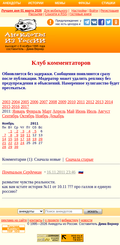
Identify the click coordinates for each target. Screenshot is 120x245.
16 (16, 142)
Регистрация (110, 10)
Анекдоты (12, 3)
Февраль (33, 111)
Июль (92, 111)
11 (28, 138)
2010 (71, 102)
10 (22, 138)
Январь (18, 111)
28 (4, 152)
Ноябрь (42, 116)
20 (41, 142)
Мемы (60, 3)
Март (47, 111)
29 (10, 152)
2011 (81, 102)
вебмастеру (69, 226)
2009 (62, 102)
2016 (15, 106)
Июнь (80, 111)
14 (4, 142)
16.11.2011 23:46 (61, 177)
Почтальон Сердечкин (22, 177)
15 (10, 142)
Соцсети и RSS (56, 14)
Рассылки (36, 14)
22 (10, 147)
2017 (25, 106)
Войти (93, 10)
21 (4, 147)
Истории (36, 3)
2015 (6, 106)
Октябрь (27, 116)
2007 (43, 102)
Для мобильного (56, 10)
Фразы (84, 3)
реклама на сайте (14, 226)
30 (16, 152)
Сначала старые (79, 165)
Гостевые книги (80, 14)
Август (104, 111)
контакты (36, 226)
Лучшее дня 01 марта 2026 (21, 10)
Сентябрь (10, 116)
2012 (90, 102)
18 (28, 142)
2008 (53, 102)
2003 (6, 102)
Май (70, 111)
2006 (34, 102)
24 (22, 147)
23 (16, 147)
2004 (15, 102)
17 (22, 142)
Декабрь (57, 116)
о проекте (52, 226)
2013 (99, 102)
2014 (108, 102)
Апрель (59, 111)
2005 (25, 102)
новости (86, 226)
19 (34, 142)
